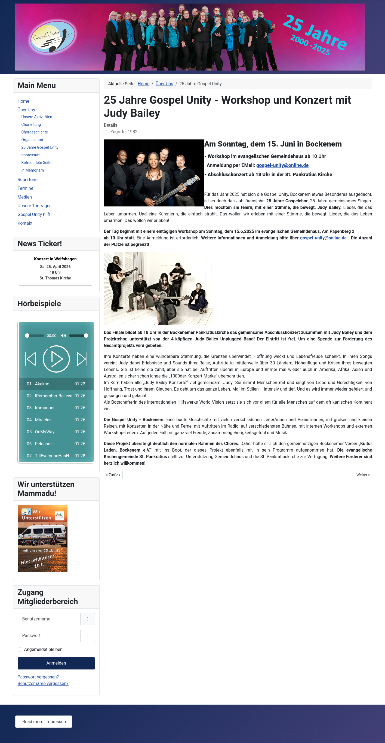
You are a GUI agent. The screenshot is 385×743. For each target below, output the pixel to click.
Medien (25, 197)
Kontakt (25, 223)
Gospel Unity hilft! (35, 214)
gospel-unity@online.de (282, 165)
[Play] (56, 359)
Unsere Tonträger (34, 205)
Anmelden (56, 663)
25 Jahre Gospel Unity (39, 147)
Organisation (32, 140)
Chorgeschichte (34, 132)
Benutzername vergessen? (43, 683)
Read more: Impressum (43, 721)
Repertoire (28, 179)
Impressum (31, 155)
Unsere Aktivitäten (36, 117)
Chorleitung (31, 124)
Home (23, 101)
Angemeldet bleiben (43, 649)
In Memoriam (32, 170)
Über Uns (26, 109)
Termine (25, 188)
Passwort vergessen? (38, 677)
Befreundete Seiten (37, 162)
